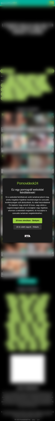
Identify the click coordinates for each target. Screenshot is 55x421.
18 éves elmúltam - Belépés (27, 220)
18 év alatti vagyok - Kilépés (27, 227)
